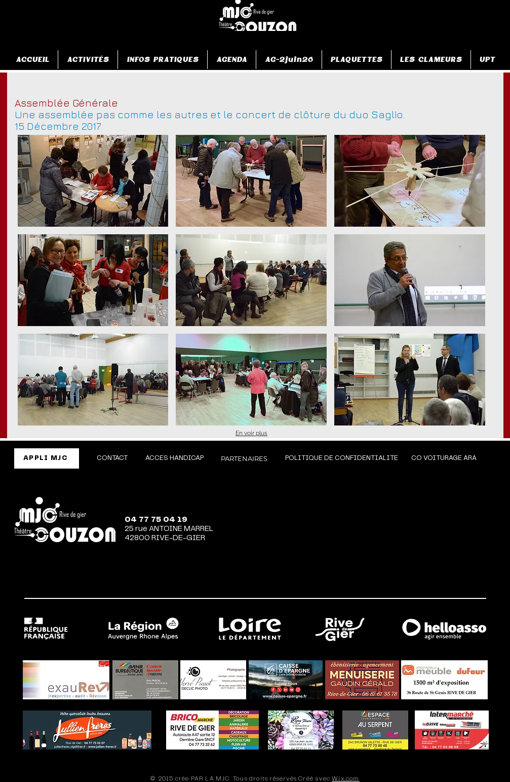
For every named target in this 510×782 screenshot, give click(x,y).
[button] (93, 181)
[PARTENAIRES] (244, 458)
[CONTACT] (112, 458)
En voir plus (251, 433)
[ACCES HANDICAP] (174, 458)
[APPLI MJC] (46, 458)
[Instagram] (392, 584)
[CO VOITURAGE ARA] (444, 458)
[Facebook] (354, 584)
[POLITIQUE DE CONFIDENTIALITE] (341, 458)
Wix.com (345, 778)
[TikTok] (431, 584)
